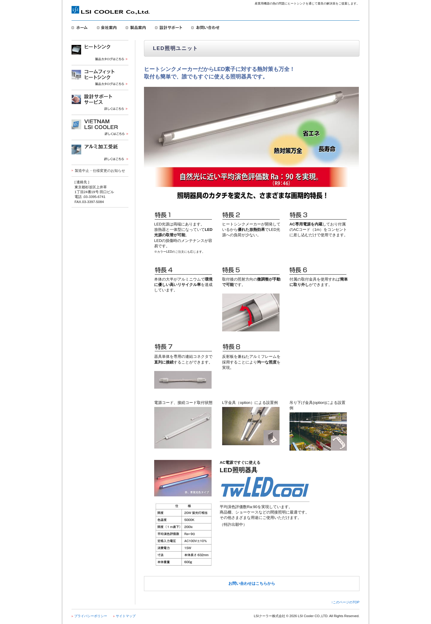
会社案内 (107, 27)
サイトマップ (126, 616)
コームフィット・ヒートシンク (100, 77)
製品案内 (136, 27)
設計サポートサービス (100, 102)
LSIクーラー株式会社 (110, 11)
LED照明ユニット (100, 152)
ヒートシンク (100, 52)
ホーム (80, 27)
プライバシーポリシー (90, 616)
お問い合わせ (205, 27)
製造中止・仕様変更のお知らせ (100, 170)
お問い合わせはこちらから (251, 583)
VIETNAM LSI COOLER (100, 127)
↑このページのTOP (345, 602)
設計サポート (168, 27)
